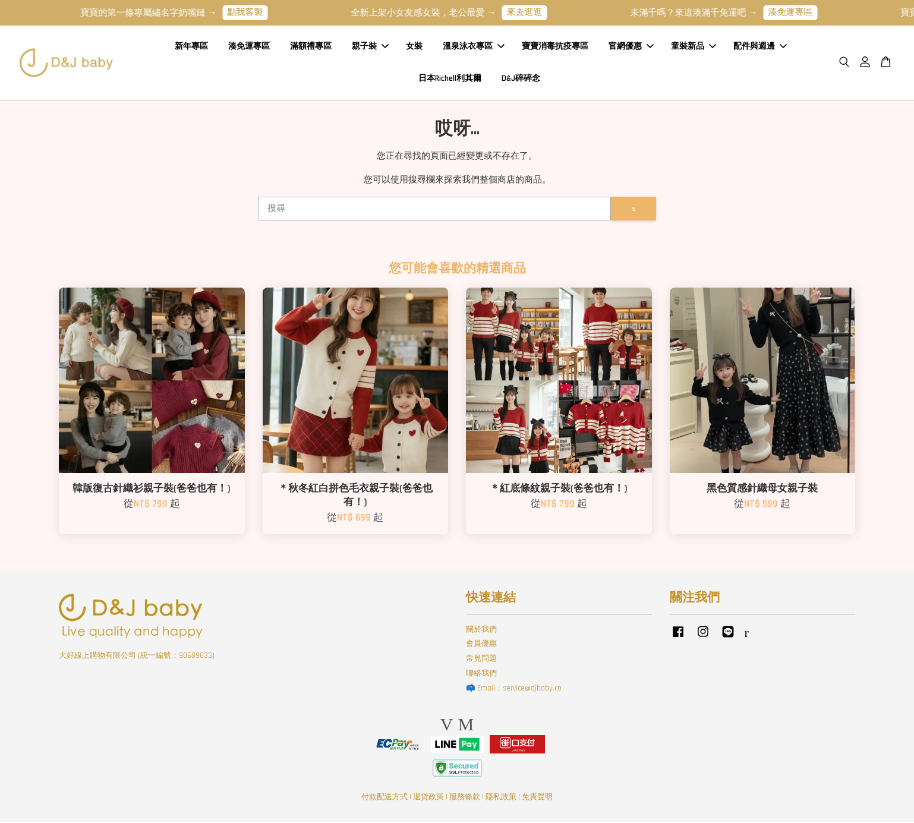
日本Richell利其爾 (449, 79)
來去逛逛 (532, 12)
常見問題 (481, 659)
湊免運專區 (798, 12)
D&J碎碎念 (521, 79)
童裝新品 (693, 47)
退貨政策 (428, 798)
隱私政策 (501, 798)
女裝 (414, 47)
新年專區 (191, 47)
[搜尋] (434, 210)
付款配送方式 (384, 798)
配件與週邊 (760, 47)
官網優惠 (631, 47)
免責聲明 (537, 798)
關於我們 (481, 630)
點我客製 (253, 12)
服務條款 (464, 798)
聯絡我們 (481, 674)
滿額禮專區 (311, 47)
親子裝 (370, 47)
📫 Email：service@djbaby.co (514, 689)
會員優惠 (481, 645)
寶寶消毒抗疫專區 (555, 47)
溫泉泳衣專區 (474, 47)
